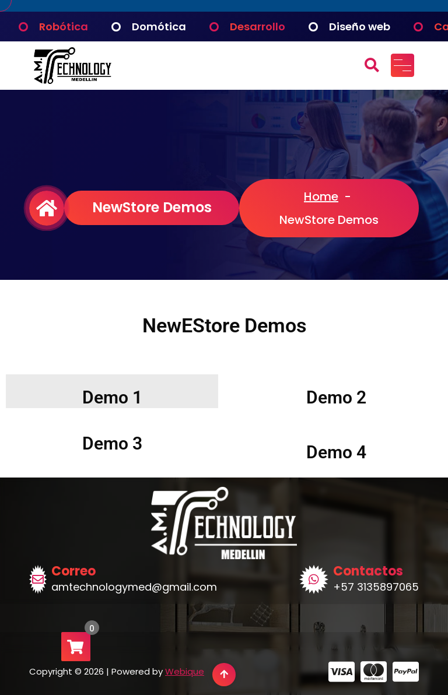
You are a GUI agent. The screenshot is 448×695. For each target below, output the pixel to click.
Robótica (63, 26)
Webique (184, 671)
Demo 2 (336, 397)
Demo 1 (112, 397)
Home (321, 196)
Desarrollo (257, 26)
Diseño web (359, 26)
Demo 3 (112, 443)
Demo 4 (336, 452)
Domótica (159, 26)
